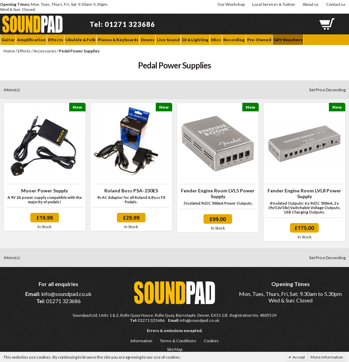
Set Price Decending (327, 89)
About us (311, 4)
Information (141, 340)
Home (9, 50)
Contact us (336, 4)
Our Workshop (231, 4)
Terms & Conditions (178, 340)
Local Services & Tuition (273, 4)
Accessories (45, 50)
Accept (298, 357)
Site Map (174, 349)
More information (326, 357)
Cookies (211, 340)
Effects (24, 50)
